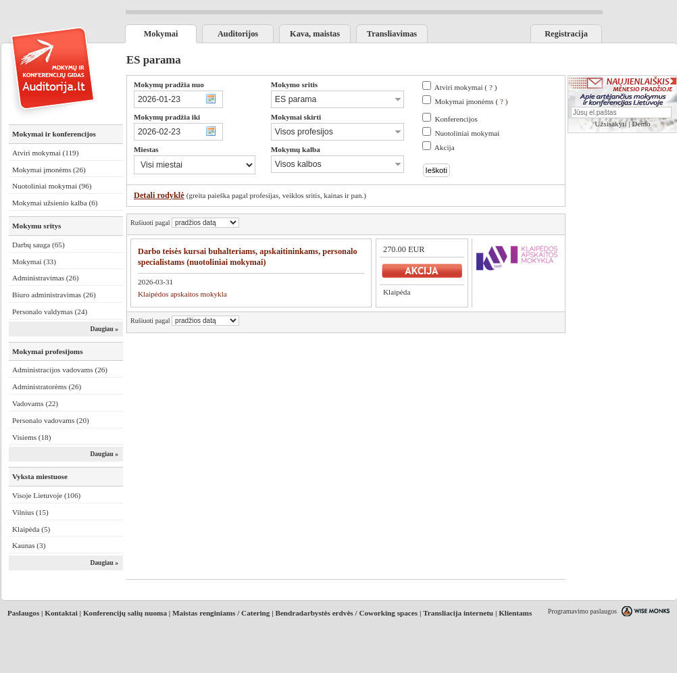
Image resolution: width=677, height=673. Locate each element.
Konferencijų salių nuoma (125, 613)
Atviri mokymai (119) (45, 153)
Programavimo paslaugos (582, 611)
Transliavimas (392, 34)
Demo (641, 124)
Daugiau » (104, 329)
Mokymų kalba (295, 149)
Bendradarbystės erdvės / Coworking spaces (346, 613)
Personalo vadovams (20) (50, 420)
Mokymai (161, 34)
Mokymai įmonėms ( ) (470, 101)
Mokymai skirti (296, 117)
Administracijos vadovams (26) (59, 370)
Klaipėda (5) (31, 529)
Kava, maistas (315, 34)
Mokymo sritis (294, 84)
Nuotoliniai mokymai (466, 133)
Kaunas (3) (28, 545)
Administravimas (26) (45, 278)
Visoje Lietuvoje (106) (46, 495)
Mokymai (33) (34, 261)
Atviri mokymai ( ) (465, 87)
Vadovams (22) (35, 403)
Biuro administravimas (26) (54, 295)
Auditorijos (238, 34)
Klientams (515, 613)
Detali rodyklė (159, 195)
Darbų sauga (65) (38, 245)
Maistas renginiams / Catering (221, 613)
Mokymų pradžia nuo (169, 84)
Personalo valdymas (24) (49, 311)
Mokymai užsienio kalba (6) (54, 203)
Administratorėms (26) (46, 386)
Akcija (444, 147)
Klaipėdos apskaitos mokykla (182, 294)
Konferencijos (455, 119)
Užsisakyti (610, 124)
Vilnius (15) (30, 512)
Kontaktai (61, 613)
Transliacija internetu (458, 613)
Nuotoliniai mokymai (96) (51, 186)
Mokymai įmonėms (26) (49, 170)
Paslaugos (23, 613)
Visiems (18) (31, 437)
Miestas (146, 149)
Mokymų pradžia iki (167, 117)
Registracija (566, 34)
